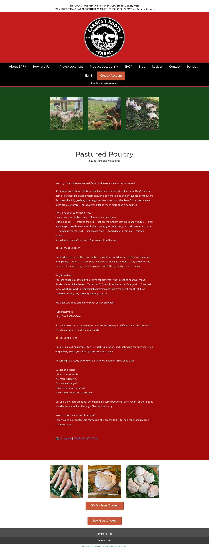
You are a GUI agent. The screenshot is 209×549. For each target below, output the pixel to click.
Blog (142, 66)
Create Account (111, 75)
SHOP (128, 66)
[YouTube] (92, 438)
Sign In (89, 75)
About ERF (17, 66)
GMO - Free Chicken (105, 505)
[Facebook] (79, 438)
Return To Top (105, 533)
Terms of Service (104, 540)
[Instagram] (65, 438)
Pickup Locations (71, 66)
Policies (192, 66)
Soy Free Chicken (105, 520)
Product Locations (104, 66)
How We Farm (43, 66)
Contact (174, 66)
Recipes (157, 66)
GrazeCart (122, 546)
